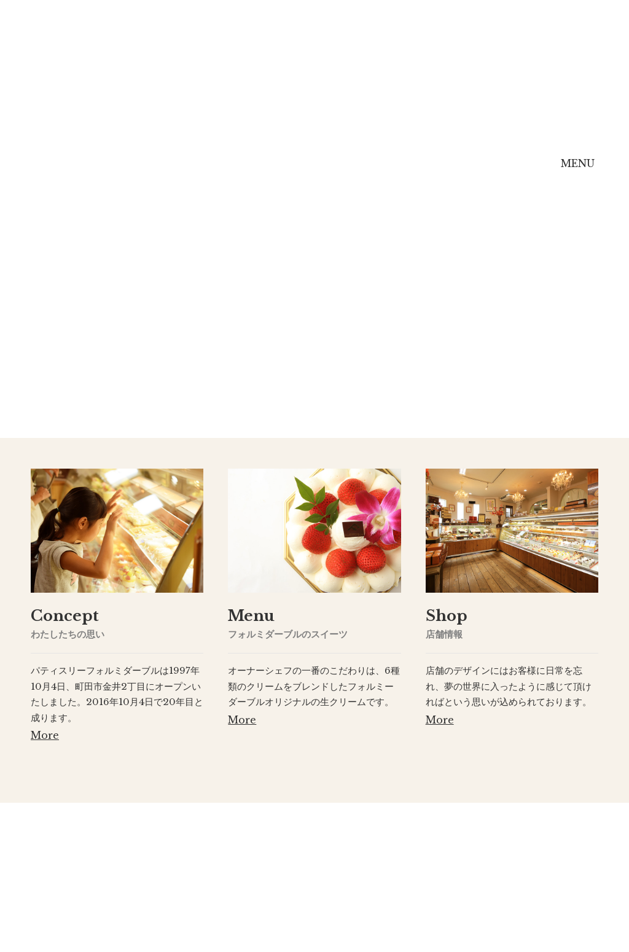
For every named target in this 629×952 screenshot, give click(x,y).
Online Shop (489, 172)
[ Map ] (363, 913)
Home (78, 171)
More (45, 735)
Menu (297, 171)
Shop (387, 171)
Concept (189, 171)
